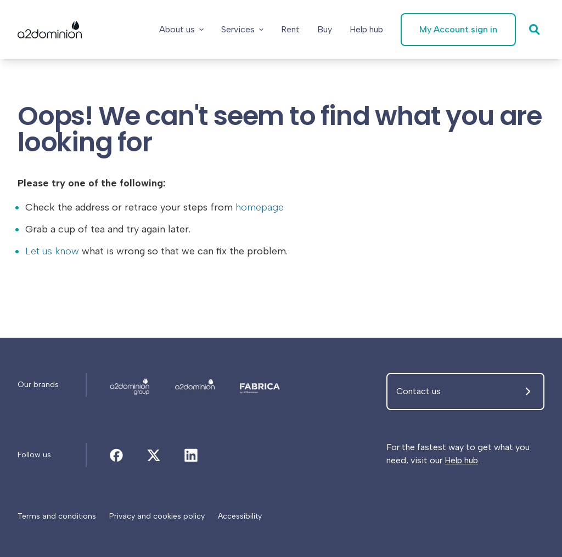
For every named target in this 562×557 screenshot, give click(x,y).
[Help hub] (366, 29)
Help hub (461, 460)
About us (181, 29)
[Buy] (324, 29)
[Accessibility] (240, 516)
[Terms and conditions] (57, 516)
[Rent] (290, 29)
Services (242, 29)
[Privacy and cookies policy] (157, 516)
